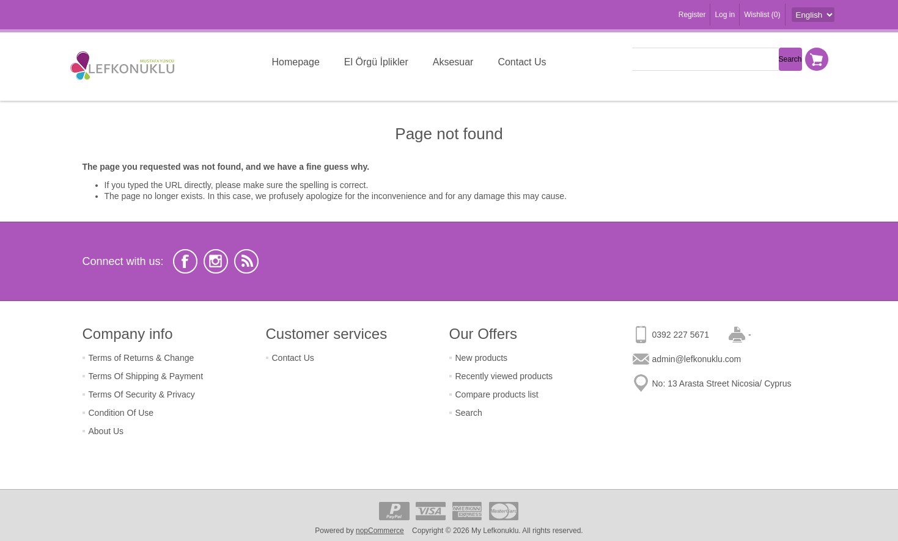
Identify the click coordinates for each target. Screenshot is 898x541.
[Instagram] (216, 261)
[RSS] (246, 261)
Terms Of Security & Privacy (142, 394)
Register (692, 14)
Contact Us (293, 358)
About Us (106, 431)
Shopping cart (816, 59)
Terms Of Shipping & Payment (146, 376)
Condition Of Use (121, 413)
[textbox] (705, 59)
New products (481, 358)
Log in (725, 14)
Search (468, 413)
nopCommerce (380, 530)
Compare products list (497, 394)
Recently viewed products (504, 376)
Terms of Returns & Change (141, 358)
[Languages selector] (813, 14)
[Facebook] (185, 261)
